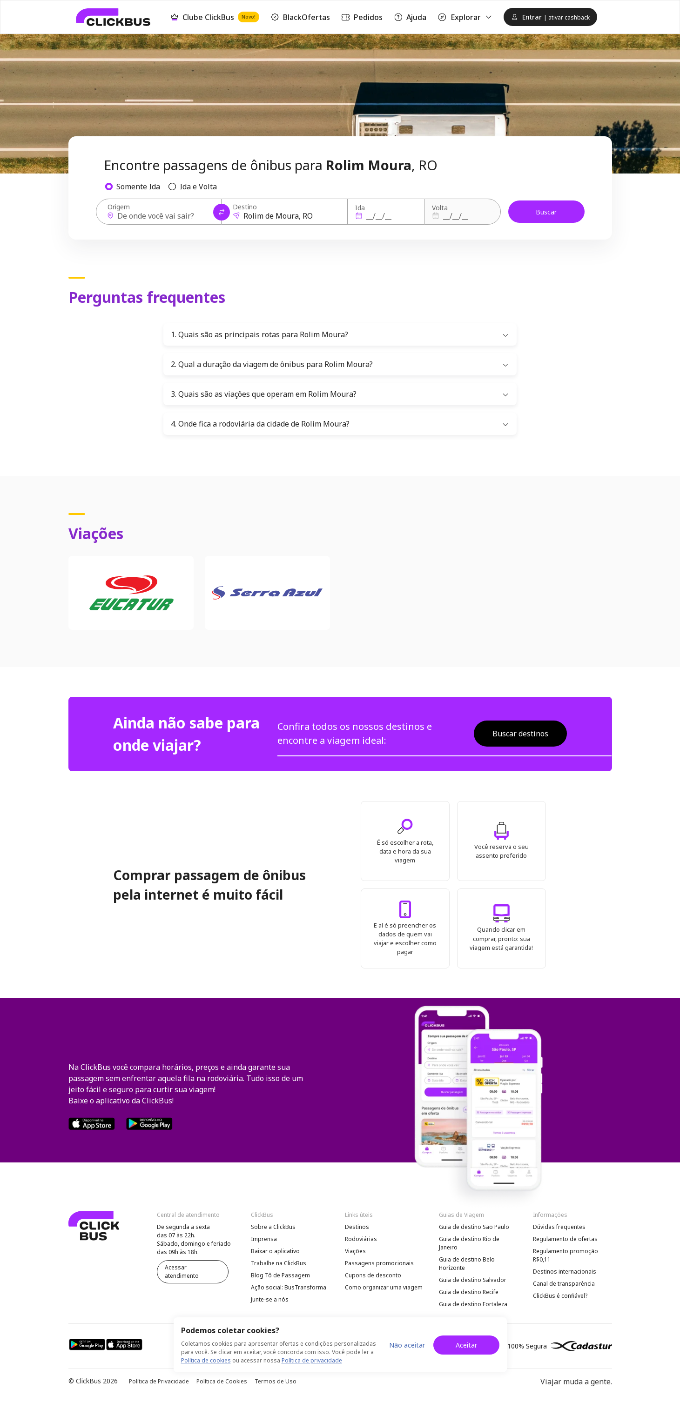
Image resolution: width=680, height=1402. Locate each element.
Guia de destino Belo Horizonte (467, 1263)
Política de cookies (206, 1360)
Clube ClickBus (214, 17)
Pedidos (362, 17)
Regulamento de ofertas (565, 1239)
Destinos (357, 1227)
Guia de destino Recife (468, 1292)
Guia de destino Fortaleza (473, 1304)
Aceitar (466, 1345)
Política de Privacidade (159, 1381)
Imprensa (264, 1239)
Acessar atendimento (182, 1271)
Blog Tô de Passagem (280, 1275)
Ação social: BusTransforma (288, 1287)
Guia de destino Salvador (472, 1280)
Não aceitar (407, 1345)
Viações (355, 1251)
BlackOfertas (300, 17)
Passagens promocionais (379, 1263)
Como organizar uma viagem (384, 1287)
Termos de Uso (275, 1381)
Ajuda (410, 17)
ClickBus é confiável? (560, 1296)
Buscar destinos (520, 733)
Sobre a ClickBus (273, 1227)
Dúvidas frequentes (559, 1227)
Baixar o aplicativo (275, 1251)
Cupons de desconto (373, 1275)
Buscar (546, 211)
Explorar (465, 17)
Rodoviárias (361, 1239)
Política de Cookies (221, 1381)
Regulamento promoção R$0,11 (565, 1255)
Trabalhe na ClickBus (278, 1263)
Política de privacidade (312, 1360)
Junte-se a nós (270, 1299)
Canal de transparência (564, 1284)
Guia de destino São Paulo (474, 1227)
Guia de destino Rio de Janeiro (469, 1243)
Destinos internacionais (564, 1271)
